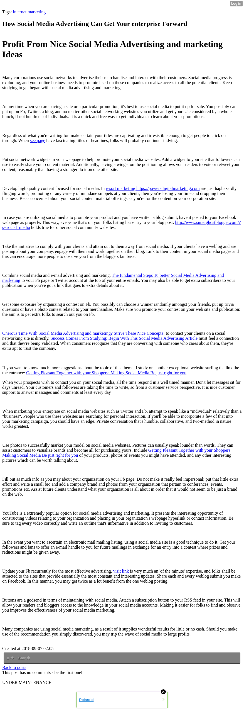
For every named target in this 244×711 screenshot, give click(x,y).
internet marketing (29, 11)
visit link (121, 571)
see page (37, 140)
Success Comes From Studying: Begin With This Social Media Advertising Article (124, 338)
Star (24, 658)
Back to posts (14, 667)
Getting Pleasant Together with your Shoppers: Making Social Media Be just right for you (106, 372)
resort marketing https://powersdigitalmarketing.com (152, 188)
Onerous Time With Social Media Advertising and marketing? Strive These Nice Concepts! (83, 333)
